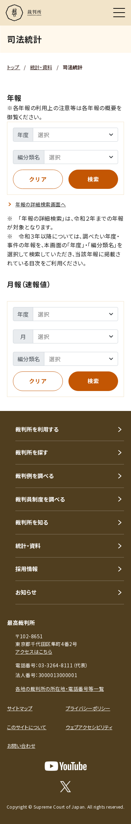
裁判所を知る (31, 522)
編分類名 (28, 157)
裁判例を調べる (34, 475)
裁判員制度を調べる (40, 499)
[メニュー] (119, 12)
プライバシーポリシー (88, 708)
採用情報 (26, 568)
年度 (23, 134)
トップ (13, 67)
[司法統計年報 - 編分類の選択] (81, 157)
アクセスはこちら (33, 651)
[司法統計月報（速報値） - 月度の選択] (75, 336)
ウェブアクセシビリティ (89, 727)
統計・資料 (41, 67)
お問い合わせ (21, 745)
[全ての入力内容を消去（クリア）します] (38, 179)
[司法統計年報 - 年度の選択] (75, 135)
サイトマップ (19, 708)
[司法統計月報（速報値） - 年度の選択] (75, 314)
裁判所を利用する (37, 429)
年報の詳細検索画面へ (40, 204)
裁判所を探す (31, 452)
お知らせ (25, 592)
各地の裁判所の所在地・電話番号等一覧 (59, 688)
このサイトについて (26, 727)
